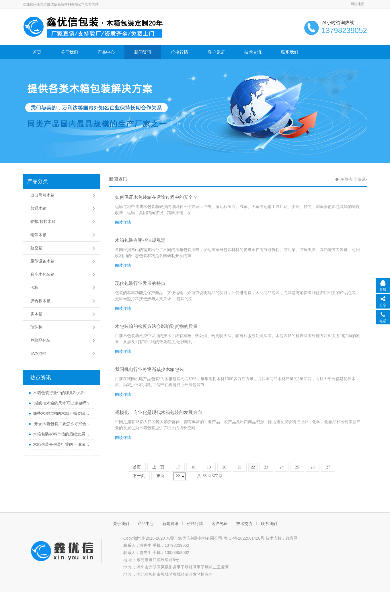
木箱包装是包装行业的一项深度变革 (62, 444)
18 (193, 467)
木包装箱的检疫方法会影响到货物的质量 (156, 326)
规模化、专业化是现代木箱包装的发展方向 (158, 412)
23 (266, 467)
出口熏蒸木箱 (42, 195)
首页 (37, 52)
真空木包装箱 (42, 274)
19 (209, 467)
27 (328, 467)
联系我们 (289, 52)
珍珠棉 (36, 327)
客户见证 (216, 52)
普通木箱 (38, 208)
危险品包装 (40, 340)
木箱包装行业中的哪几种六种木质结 (62, 392)
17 (178, 467)
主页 (344, 179)
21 (240, 467)
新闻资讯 (142, 52)
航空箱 (36, 248)
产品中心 (106, 52)
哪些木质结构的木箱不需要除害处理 (62, 413)
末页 (160, 476)
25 (297, 467)
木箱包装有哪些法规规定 (140, 240)
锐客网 (292, 538)
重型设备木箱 (42, 261)
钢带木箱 (38, 234)
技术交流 (253, 52)
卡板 (34, 287)
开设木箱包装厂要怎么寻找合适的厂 (62, 423)
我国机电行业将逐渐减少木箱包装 (149, 369)
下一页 (139, 476)
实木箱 (36, 314)
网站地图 (357, 4)
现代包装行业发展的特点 (140, 283)
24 (282, 467)
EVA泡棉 (38, 353)
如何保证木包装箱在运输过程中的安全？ (156, 197)
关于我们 (69, 52)
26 (313, 467)
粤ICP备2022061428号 (243, 538)
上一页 (158, 467)
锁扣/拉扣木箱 (43, 221)
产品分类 (37, 181)
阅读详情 (123, 222)
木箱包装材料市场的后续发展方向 (62, 434)
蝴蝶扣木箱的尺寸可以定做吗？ (61, 403)
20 (224, 467)
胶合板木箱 (40, 300)
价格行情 (179, 52)
